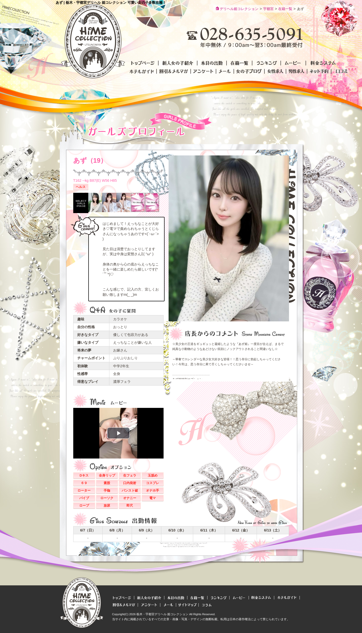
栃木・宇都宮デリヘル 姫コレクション (162, 614)
